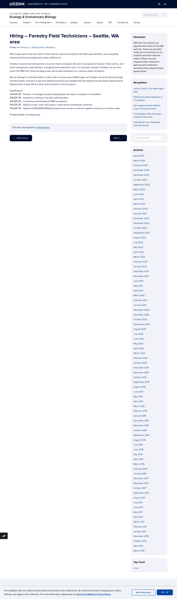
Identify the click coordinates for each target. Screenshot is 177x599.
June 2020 (138, 338)
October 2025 (140, 179)
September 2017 (141, 493)
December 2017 (141, 478)
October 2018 (139, 430)
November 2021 (141, 276)
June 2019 (138, 391)
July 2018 (138, 444)
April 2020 (138, 348)
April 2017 (138, 517)
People (26, 22)
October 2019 (139, 377)
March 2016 (139, 550)
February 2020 (140, 358)
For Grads (60, 22)
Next (118, 138)
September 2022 (141, 232)
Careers (87, 22)
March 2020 (139, 353)
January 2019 (139, 415)
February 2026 (140, 165)
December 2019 (141, 367)
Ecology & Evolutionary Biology (33, 17)
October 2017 (139, 488)
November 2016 (141, 536)
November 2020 (141, 314)
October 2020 (140, 319)
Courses (14, 22)
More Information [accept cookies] (143, 592)
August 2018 (139, 440)
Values (100, 22)
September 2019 (141, 382)
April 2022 (138, 252)
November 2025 (141, 175)
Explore (74, 22)
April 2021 (138, 290)
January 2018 (139, 473)
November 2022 (141, 223)
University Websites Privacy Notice (93, 594)
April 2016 (138, 546)
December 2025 (141, 170)
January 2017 (139, 531)
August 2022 (139, 237)
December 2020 (141, 310)
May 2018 (138, 454)
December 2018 (141, 420)
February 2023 (140, 208)
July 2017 (137, 502)
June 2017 (138, 507)
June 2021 (138, 281)
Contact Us (122, 22)
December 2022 (141, 218)
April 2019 (138, 401)
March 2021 (139, 295)
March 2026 (139, 160)
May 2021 (138, 286)
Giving (137, 22)
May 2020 (138, 343)
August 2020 (139, 329)
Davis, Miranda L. (47, 47)
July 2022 (138, 242)
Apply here (35, 114)
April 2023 (138, 199)
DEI (110, 22)
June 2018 (138, 449)
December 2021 (141, 271)
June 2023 (138, 194)
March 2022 (139, 256)
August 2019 (139, 387)
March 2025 (139, 189)
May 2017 (137, 512)
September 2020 (141, 324)
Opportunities (42, 127)
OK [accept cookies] (165, 592)
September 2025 (141, 184)
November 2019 (141, 372)
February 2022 (140, 261)
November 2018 (141, 425)
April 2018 (138, 459)
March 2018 (139, 464)
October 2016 (139, 541)
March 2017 (138, 521)
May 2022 (138, 247)
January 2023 (140, 213)
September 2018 (141, 435)
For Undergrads (42, 22)
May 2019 (138, 396)
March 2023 (139, 204)
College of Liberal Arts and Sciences (30, 14)
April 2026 (138, 155)
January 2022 (140, 266)
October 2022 (140, 228)
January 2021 (139, 305)
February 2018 (140, 469)
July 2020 (138, 334)
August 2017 (139, 497)
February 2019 (140, 411)
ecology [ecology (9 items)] (135, 568)
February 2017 (140, 526)
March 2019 (139, 406)
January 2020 (140, 363)
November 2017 (141, 483)
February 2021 (140, 300)
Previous (21, 138)
